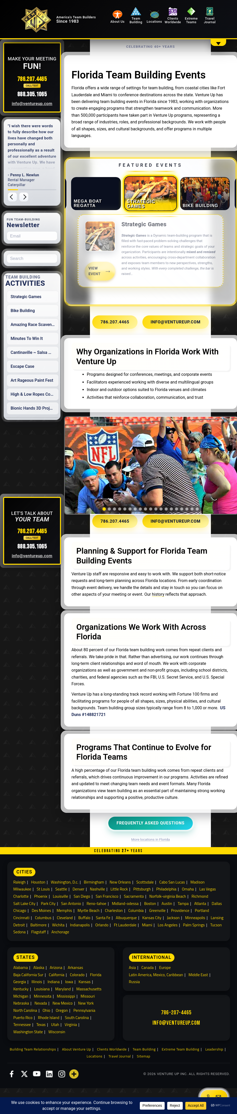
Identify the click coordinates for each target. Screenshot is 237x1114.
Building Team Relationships (33, 1079)
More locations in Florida (153, 869)
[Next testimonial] (34, 197)
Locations (164, 22)
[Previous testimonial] (23, 197)
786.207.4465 (43, 79)
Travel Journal (210, 16)
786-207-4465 (176, 1042)
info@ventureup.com (43, 103)
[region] (153, 489)
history (135, 617)
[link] (153, 273)
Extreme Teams (195, 16)
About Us (134, 22)
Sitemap (143, 1086)
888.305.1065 (43, 94)
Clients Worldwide (180, 16)
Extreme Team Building (180, 1079)
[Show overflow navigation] (218, 42)
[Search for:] (43, 258)
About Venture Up (76, 1079)
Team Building (149, 16)
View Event (102, 287)
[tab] (99, 212)
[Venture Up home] (45, 25)
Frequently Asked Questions (154, 852)
